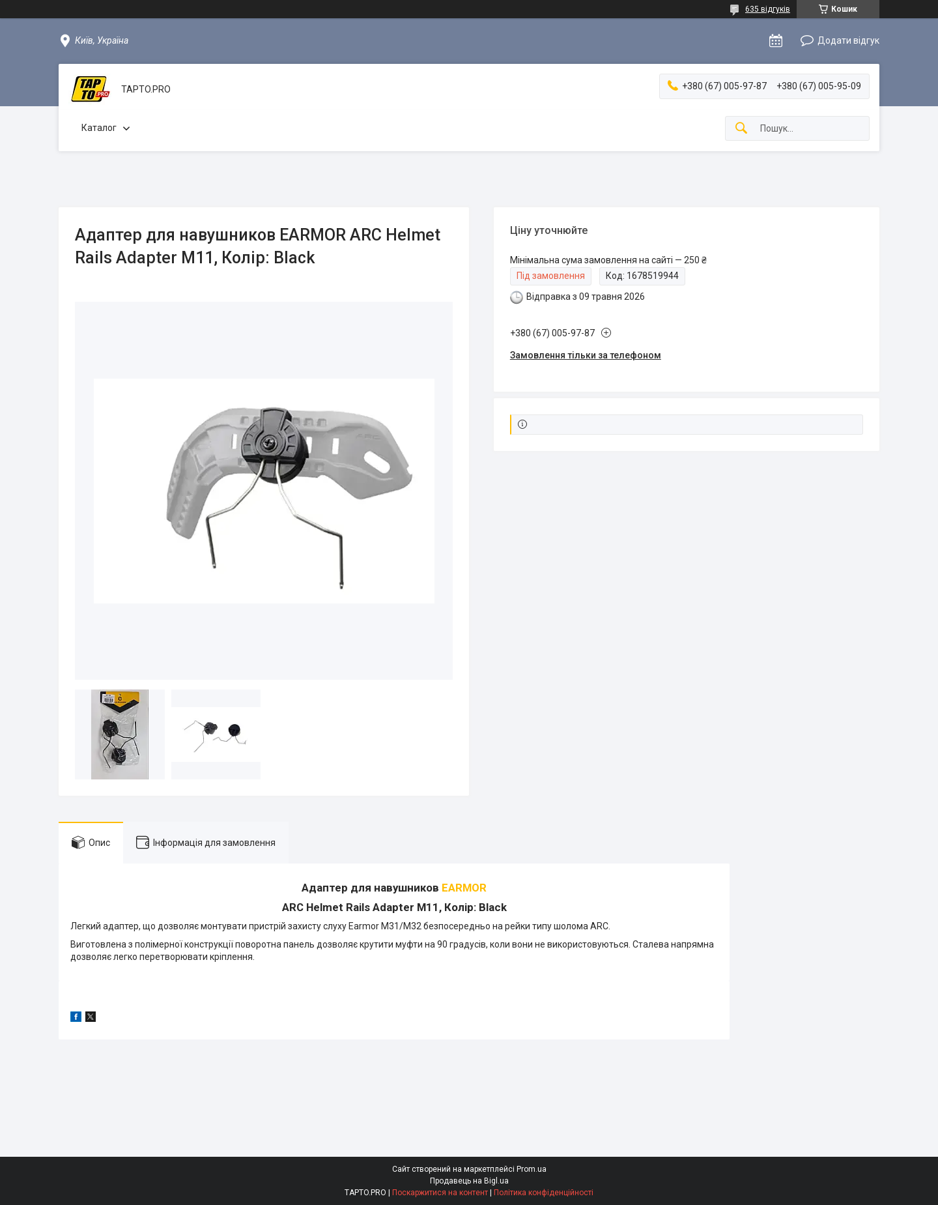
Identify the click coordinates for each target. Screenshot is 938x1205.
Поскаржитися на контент (440, 1192)
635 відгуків (767, 9)
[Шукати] (741, 129)
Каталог (99, 128)
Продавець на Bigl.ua (469, 1180)
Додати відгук (848, 40)
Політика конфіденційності (543, 1192)
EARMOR (464, 887)
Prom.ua (532, 1169)
